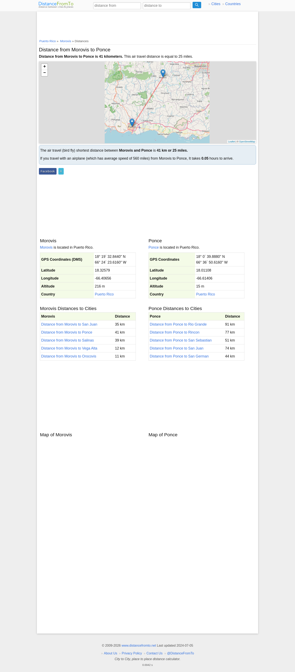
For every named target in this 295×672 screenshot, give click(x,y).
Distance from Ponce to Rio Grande (178, 324)
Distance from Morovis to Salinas (67, 340)
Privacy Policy (132, 653)
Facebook (48, 171)
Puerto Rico (104, 294)
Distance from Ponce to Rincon (175, 332)
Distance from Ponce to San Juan (176, 348)
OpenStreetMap (247, 141)
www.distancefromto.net (138, 645)
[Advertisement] (147, 24)
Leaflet (231, 141)
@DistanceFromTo (180, 653)
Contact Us (154, 653)
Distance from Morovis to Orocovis (68, 356)
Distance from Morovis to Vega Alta (69, 348)
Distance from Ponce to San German (179, 356)
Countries (233, 4)
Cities (215, 4)
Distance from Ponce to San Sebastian (181, 340)
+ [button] (44, 67)
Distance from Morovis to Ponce (66, 332)
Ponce (154, 247)
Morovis (46, 247)
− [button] (44, 73)
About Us (110, 653)
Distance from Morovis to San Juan (69, 324)
